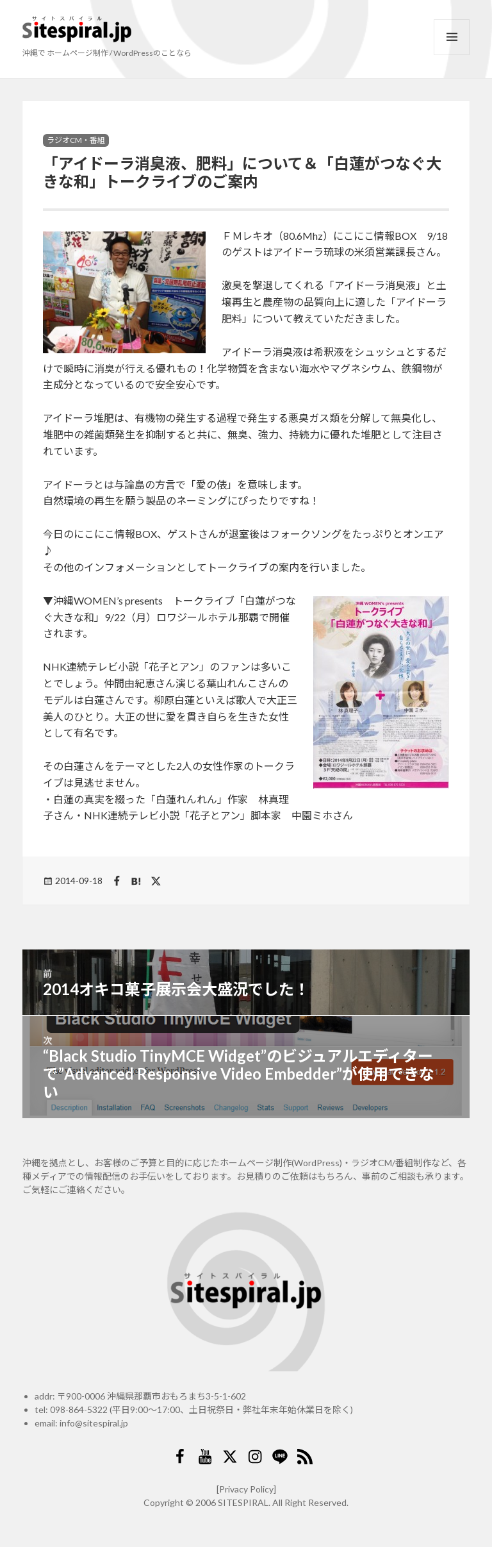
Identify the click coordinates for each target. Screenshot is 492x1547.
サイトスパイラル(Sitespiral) (76, 29)
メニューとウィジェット (452, 37)
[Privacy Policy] (246, 1489)
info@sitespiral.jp (94, 1422)
